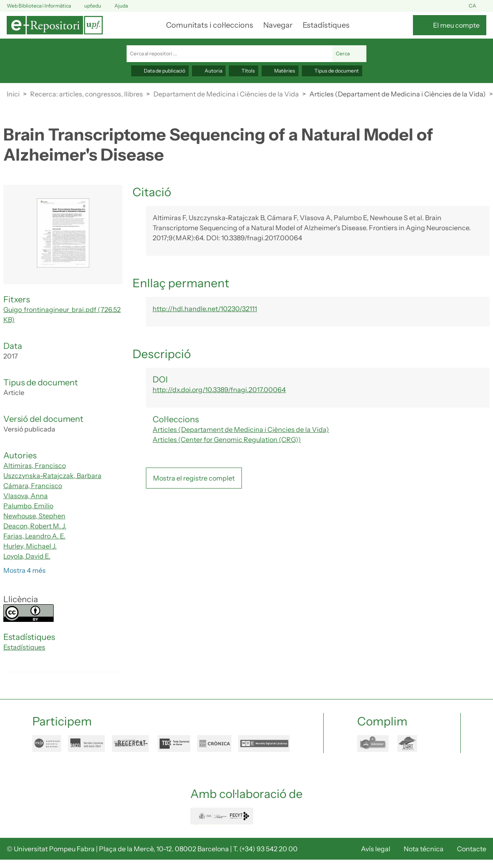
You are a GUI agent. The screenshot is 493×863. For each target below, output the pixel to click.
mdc (264, 743)
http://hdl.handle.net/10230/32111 (205, 308)
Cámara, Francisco (32, 485)
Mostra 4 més (24, 570)
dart (412, 743)
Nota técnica (424, 849)
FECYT (221, 816)
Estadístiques (326, 25)
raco (86, 743)
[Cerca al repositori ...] (229, 53)
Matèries (280, 71)
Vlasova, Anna (25, 495)
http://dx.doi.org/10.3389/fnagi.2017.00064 (219, 389)
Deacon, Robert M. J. (34, 526)
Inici (13, 94)
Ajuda (116, 6)
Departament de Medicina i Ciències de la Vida (226, 94)
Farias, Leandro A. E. (34, 536)
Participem (62, 721)
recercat (131, 743)
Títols (243, 71)
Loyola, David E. (26, 556)
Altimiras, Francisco (34, 465)
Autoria (208, 71)
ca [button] (477, 6)
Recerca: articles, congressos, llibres (86, 94)
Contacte (471, 849)
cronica (214, 743)
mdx (46, 743)
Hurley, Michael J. (30, 546)
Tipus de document (332, 71)
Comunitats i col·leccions (209, 25)
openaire (374, 743)
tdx (174, 743)
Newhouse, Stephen (34, 516)
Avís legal (375, 849)
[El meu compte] (449, 25)
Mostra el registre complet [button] (194, 478)
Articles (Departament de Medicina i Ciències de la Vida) (397, 94)
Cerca (349, 54)
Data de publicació (160, 71)
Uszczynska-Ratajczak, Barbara (52, 475)
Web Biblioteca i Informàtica (39, 6)
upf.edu (87, 6)
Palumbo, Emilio (28, 506)
